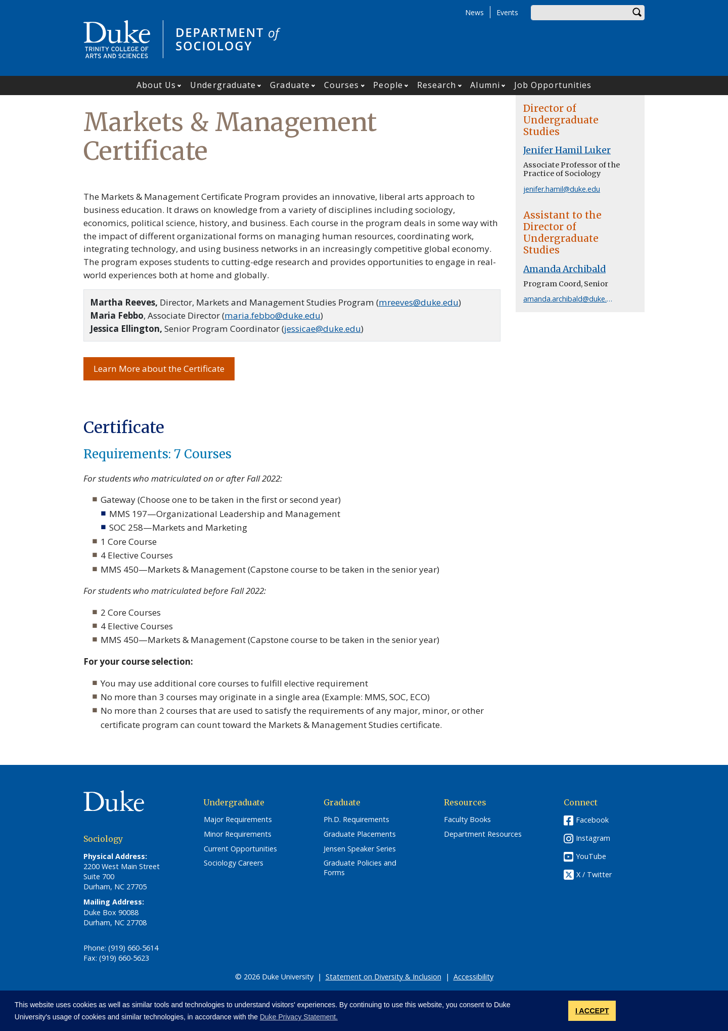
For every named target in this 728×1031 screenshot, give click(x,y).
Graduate (290, 85)
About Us (156, 85)
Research (437, 85)
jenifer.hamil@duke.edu (561, 189)
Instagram (593, 838)
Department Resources (483, 834)
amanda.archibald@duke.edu (571, 299)
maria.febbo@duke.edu (272, 315)
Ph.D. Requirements (356, 819)
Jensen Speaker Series (360, 848)
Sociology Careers (233, 863)
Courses (341, 85)
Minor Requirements (237, 834)
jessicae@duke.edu (322, 328)
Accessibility (473, 976)
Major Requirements (238, 819)
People (388, 85)
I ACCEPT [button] (592, 1011)
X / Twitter (594, 875)
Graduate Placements (360, 834)
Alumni (485, 85)
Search (637, 12)
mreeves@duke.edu (419, 302)
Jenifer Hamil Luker (567, 150)
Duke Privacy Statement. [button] (299, 1017)
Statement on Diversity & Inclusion (383, 976)
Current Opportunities (240, 848)
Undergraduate (223, 85)
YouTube (591, 856)
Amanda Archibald (564, 269)
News (474, 12)
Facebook (592, 820)
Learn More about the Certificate (159, 368)
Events (507, 12)
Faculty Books (467, 819)
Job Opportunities (553, 85)
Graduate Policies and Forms (360, 867)
